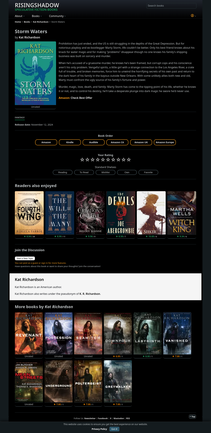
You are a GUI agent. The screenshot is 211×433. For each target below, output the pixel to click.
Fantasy (20, 117)
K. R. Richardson (89, 294)
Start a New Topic (25, 258)
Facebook (103, 418)
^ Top (192, 416)
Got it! (114, 429)
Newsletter (90, 418)
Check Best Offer (81, 98)
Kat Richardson (29, 37)
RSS (128, 418)
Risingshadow (37, 6)
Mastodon (119, 418)
